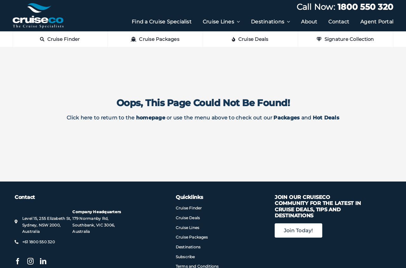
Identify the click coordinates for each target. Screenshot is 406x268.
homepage (150, 118)
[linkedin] (43, 261)
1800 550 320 (365, 7)
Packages (286, 118)
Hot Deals (326, 118)
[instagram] (30, 261)
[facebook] (18, 261)
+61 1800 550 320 (38, 241)
